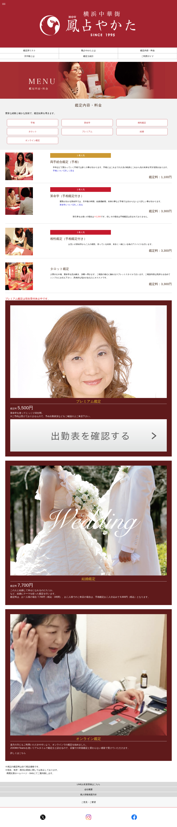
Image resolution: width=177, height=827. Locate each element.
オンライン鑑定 (32, 140)
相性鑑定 (142, 122)
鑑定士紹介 (88, 56)
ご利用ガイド (147, 56)
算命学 (87, 122)
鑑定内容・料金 (147, 50)
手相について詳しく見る (63, 171)
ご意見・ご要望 (88, 802)
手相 (33, 122)
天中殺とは (29, 56)
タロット (32, 131)
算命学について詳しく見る (71, 205)
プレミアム (87, 131)
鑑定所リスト (29, 50)
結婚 (142, 131)
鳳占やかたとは (88, 50)
